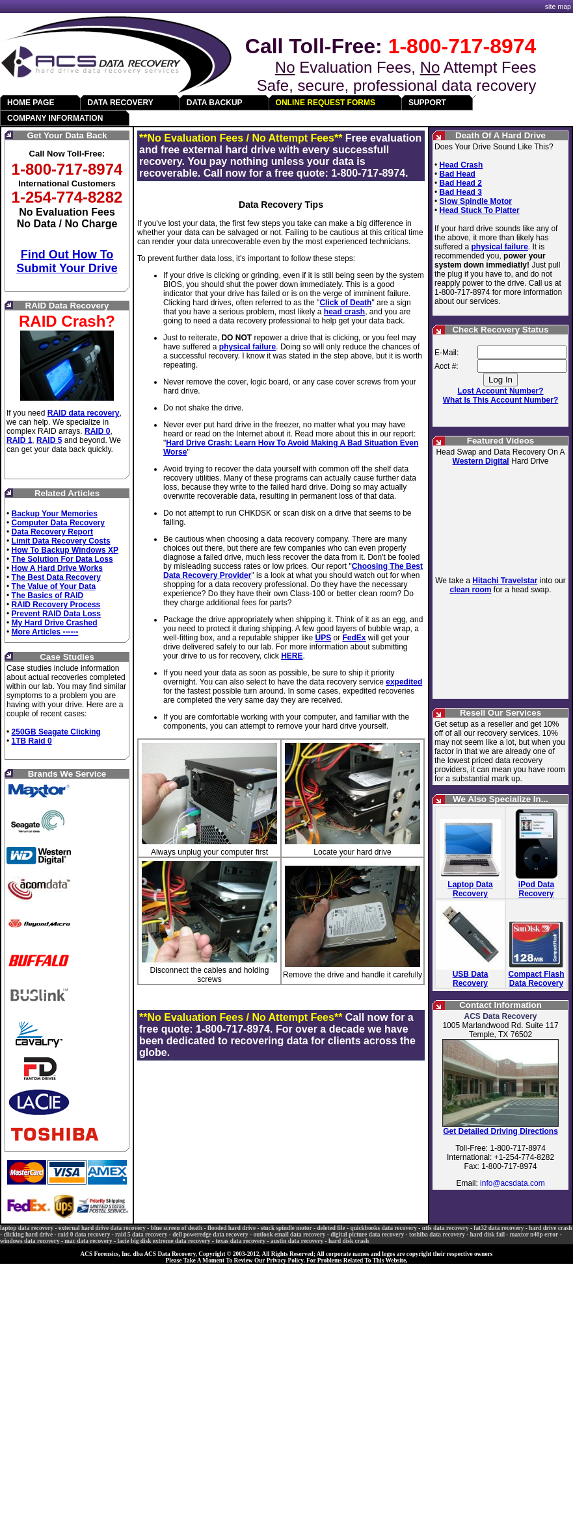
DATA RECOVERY (120, 102)
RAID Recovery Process (56, 604)
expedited (404, 681)
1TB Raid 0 (32, 741)
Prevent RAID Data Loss (56, 613)
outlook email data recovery (290, 1234)
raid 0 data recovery (84, 1234)
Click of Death (345, 302)
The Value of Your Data (54, 586)
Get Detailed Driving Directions (500, 1131)
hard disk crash (348, 1241)
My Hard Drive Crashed (55, 622)
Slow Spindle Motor (476, 201)
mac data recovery (88, 1241)
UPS (323, 637)
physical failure (247, 346)
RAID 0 (97, 431)
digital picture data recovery (367, 1234)
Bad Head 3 (461, 192)
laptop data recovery (26, 1228)
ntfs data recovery (445, 1228)
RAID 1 (19, 440)
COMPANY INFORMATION (55, 118)
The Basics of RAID (48, 595)
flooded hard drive (231, 1228)
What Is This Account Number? (501, 400)
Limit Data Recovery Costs (61, 541)
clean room (470, 589)
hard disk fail (487, 1234)
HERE (291, 655)
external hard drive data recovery (102, 1228)
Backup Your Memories (55, 513)
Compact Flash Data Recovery (537, 979)
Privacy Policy (285, 1260)
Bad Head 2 (461, 183)
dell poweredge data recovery (210, 1234)
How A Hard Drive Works (57, 568)
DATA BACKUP (215, 102)
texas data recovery (240, 1241)
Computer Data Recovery (58, 522)
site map (558, 6)
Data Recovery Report (52, 531)
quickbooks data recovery (383, 1228)
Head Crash (461, 165)
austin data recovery (297, 1241)
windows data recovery (30, 1241)
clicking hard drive (28, 1234)
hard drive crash (550, 1228)
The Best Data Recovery (56, 577)
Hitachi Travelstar (504, 580)
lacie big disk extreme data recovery (164, 1241)
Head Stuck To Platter (480, 210)
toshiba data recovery (437, 1234)
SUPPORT (427, 102)
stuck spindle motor (286, 1228)
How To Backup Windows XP (65, 550)
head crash (344, 311)
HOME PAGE (30, 102)
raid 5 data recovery (141, 1234)
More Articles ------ (45, 631)
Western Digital (481, 461)
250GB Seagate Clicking (56, 731)
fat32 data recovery (498, 1228)
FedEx (354, 637)
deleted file (331, 1228)
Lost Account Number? (500, 391)
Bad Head (457, 174)
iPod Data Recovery (536, 889)
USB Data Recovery (470, 979)
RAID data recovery (83, 413)
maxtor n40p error (534, 1234)
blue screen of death (176, 1228)
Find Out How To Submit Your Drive (66, 261)
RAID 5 (49, 440)
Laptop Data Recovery (469, 889)
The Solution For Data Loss (62, 559)
